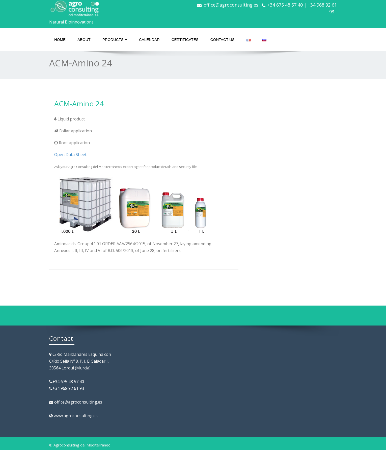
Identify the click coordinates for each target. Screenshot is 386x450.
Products (114, 39)
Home (60, 39)
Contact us (222, 39)
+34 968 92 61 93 (68, 388)
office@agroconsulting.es (231, 5)
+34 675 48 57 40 (68, 381)
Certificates (185, 39)
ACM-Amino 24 (79, 103)
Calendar (149, 39)
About (84, 39)
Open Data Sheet (70, 154)
